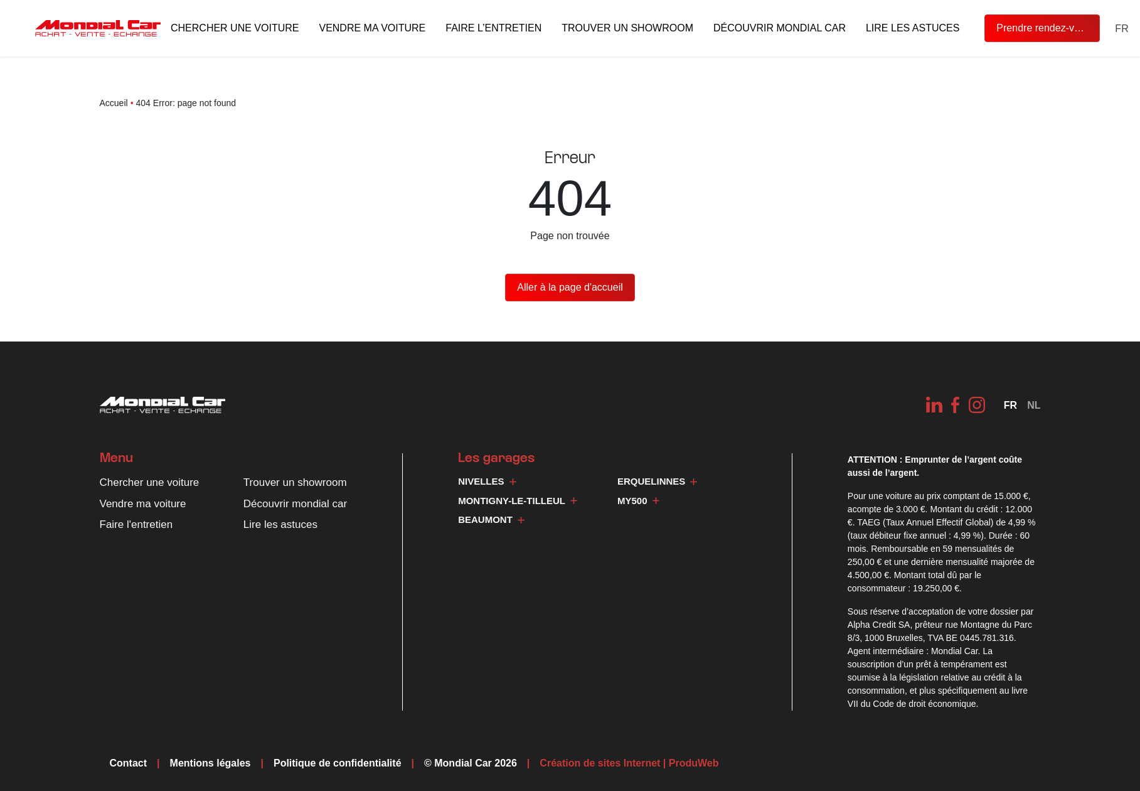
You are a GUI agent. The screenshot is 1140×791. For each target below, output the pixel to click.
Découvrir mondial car (779, 28)
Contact (128, 763)
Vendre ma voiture (372, 28)
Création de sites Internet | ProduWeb (629, 763)
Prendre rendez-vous (1043, 28)
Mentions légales (210, 763)
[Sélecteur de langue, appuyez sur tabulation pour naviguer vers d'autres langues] (1121, 29)
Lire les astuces (912, 28)
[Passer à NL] (1033, 405)
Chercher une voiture (235, 28)
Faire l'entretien (136, 524)
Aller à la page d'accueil (570, 287)
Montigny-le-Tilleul (517, 500)
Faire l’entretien (493, 28)
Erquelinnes (657, 481)
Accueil (114, 103)
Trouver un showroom (627, 28)
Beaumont (491, 519)
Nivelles (487, 481)
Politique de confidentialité (338, 763)
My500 (638, 500)
